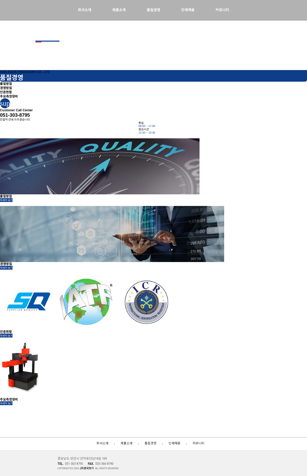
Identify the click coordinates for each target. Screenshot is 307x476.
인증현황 (6, 92)
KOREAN (287, 10)
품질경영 (153, 10)
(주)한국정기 (31, 463)
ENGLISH (294, 10)
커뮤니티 (222, 10)
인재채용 (188, 10)
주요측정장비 (9, 96)
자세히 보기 (6, 200)
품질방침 (6, 84)
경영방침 (6, 88)
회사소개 (84, 10)
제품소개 (119, 10)
